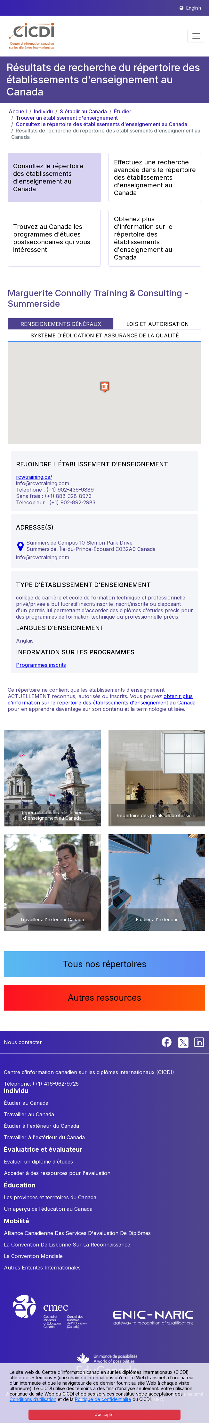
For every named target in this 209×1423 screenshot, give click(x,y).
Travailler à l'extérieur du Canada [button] (44, 1137)
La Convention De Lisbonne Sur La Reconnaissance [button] (67, 1244)
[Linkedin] (199, 1041)
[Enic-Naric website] (153, 1317)
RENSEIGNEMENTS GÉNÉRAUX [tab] (60, 324)
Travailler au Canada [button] (29, 1114)
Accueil (18, 111)
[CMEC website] (58, 1317)
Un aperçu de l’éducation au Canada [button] (48, 1209)
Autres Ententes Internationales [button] (42, 1267)
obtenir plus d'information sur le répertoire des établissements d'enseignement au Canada (102, 699)
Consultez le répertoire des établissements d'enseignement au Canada (101, 124)
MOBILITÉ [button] (16, 1221)
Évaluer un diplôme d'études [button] (38, 1161)
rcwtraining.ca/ (34, 477)
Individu (43, 111)
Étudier (122, 111)
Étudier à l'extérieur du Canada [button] (41, 1126)
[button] (32, 36)
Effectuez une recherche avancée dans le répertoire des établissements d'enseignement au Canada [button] (155, 177)
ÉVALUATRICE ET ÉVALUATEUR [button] (43, 1149)
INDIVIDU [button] (16, 1091)
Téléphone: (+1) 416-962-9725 (41, 1083)
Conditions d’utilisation (33, 1399)
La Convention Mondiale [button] (33, 1256)
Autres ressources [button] (104, 997)
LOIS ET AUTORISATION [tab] (157, 324)
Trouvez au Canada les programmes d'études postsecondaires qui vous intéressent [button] (51, 238)
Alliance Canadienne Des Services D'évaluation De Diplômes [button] (77, 1233)
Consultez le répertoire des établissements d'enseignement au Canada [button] (48, 177)
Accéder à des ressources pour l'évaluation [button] (57, 1173)
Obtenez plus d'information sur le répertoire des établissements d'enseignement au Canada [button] (143, 238)
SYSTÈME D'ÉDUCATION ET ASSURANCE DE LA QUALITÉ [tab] (104, 335)
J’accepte (104, 1414)
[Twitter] (183, 1041)
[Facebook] (167, 1041)
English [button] (193, 8)
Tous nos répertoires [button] (104, 964)
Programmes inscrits (41, 665)
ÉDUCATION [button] (20, 1185)
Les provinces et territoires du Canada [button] (50, 1197)
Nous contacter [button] (23, 1042)
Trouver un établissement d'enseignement (67, 118)
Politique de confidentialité (103, 1399)
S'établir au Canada (83, 111)
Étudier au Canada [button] (26, 1103)
